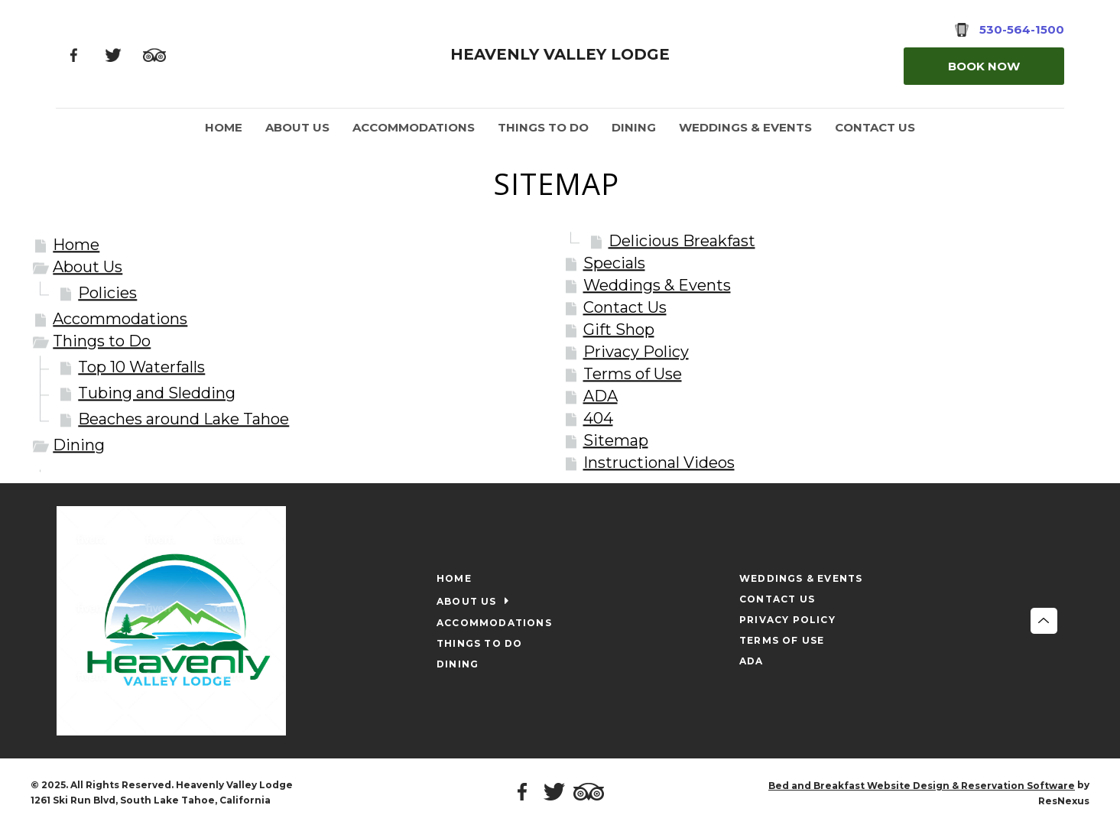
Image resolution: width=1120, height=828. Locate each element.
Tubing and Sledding (156, 393)
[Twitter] (113, 54)
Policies (107, 293)
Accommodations (120, 319)
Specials (614, 263)
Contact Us (625, 307)
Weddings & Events (657, 285)
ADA (600, 396)
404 (598, 418)
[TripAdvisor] (154, 54)
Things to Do (102, 341)
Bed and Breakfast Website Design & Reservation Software (921, 785)
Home (76, 244)
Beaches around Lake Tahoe (183, 419)
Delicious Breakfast (682, 241)
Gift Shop (618, 329)
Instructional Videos (659, 462)
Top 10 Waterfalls (141, 367)
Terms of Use (632, 374)
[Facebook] (74, 54)
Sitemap (615, 440)
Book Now (984, 66)
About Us (87, 267)
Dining (79, 445)
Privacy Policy (636, 352)
